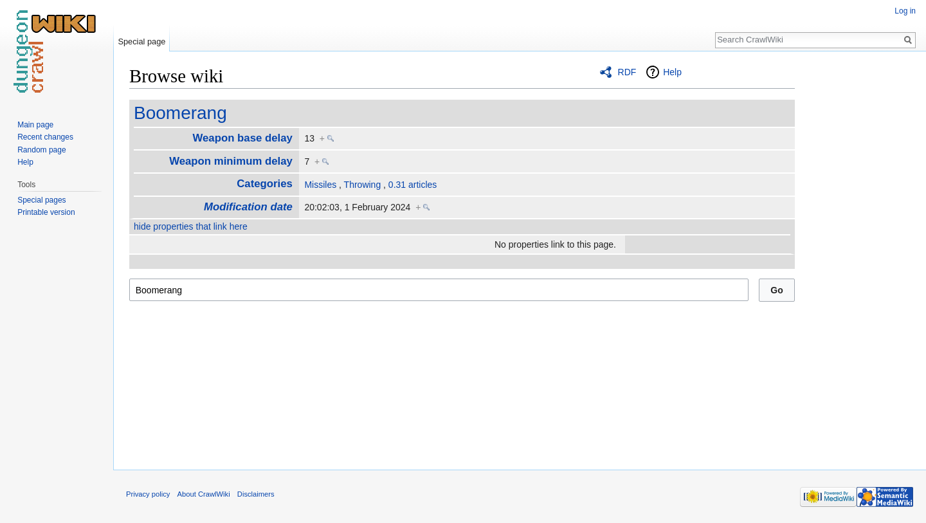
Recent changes (45, 137)
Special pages (41, 200)
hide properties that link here (191, 226)
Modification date (248, 207)
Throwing (362, 184)
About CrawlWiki (203, 494)
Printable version (46, 212)
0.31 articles (412, 184)
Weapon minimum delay (231, 161)
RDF (627, 72)
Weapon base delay (242, 138)
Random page (41, 149)
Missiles (320, 184)
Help (672, 72)
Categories (265, 184)
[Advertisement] (859, 257)
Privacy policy (148, 494)
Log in (905, 10)
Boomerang (180, 113)
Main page (35, 124)
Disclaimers (256, 494)
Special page (141, 41)
